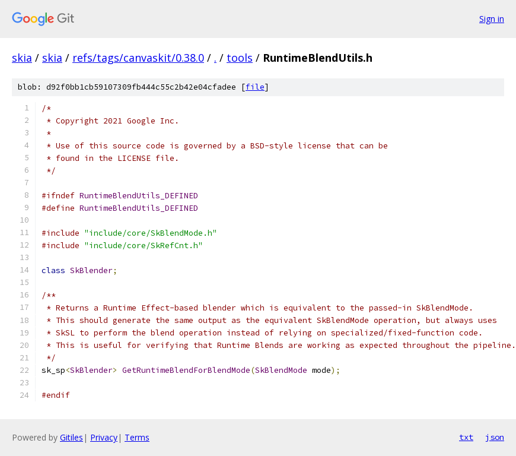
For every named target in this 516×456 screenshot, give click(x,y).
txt (466, 437)
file (255, 87)
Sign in (491, 18)
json (494, 437)
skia (22, 57)
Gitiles (71, 437)
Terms (137, 437)
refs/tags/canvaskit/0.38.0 (138, 57)
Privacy (103, 437)
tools (240, 57)
